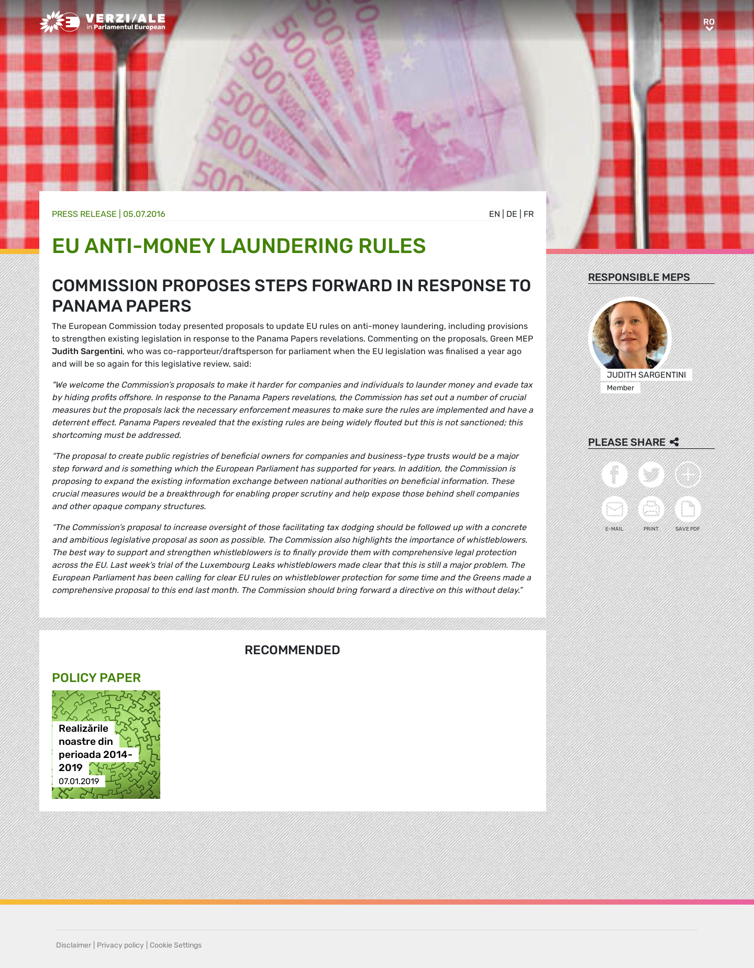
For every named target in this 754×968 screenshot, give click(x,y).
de (511, 214)
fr (529, 214)
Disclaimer (73, 945)
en (494, 214)
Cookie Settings (176, 945)
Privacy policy (120, 945)
